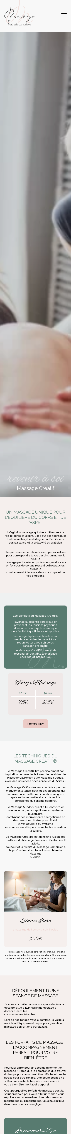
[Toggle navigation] (64, 13)
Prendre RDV (35, 723)
